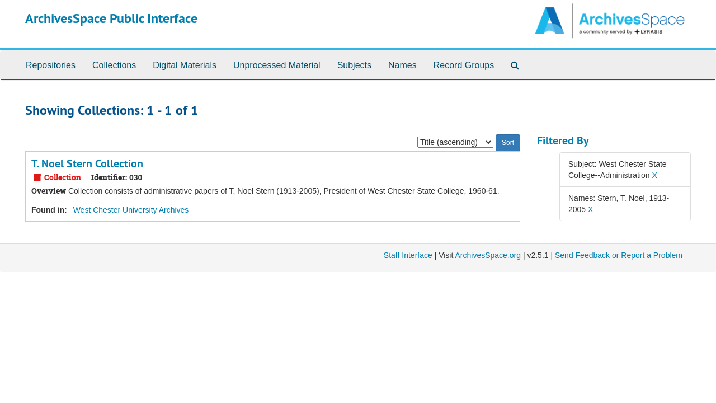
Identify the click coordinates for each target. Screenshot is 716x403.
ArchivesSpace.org (488, 255)
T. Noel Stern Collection (87, 163)
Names (402, 65)
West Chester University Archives (131, 209)
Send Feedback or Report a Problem (618, 255)
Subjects (354, 65)
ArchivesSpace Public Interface (111, 18)
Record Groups (464, 65)
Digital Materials (184, 65)
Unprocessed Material (277, 65)
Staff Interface (408, 255)
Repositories (51, 65)
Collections (114, 65)
